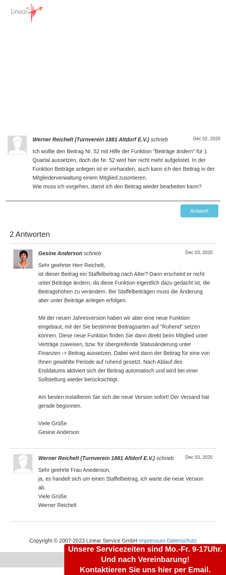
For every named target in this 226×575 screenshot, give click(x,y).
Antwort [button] (199, 211)
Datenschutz (182, 541)
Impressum (152, 541)
